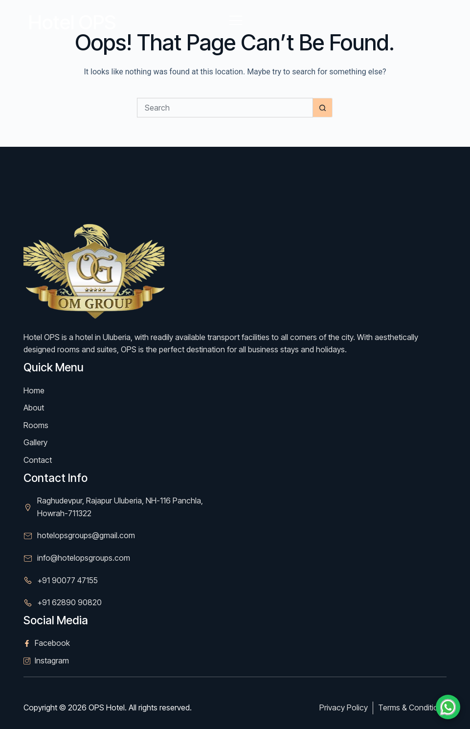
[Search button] (323, 107)
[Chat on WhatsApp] (448, 707)
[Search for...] (225, 107)
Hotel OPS (72, 22)
